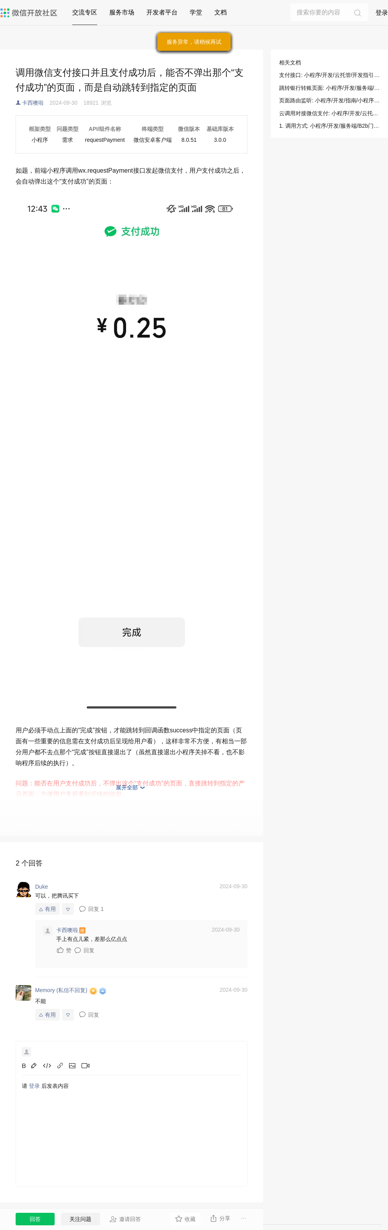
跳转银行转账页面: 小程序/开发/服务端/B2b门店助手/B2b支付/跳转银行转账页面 (329, 88)
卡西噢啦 (33, 103)
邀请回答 (125, 1219)
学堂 (196, 12)
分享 (220, 1218)
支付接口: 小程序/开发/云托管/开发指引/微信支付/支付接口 (329, 75)
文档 (220, 12)
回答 (35, 1219)
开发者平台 (162, 12)
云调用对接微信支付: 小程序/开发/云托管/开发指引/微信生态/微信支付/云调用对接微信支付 (329, 113)
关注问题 (80, 1219)
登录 (382, 12)
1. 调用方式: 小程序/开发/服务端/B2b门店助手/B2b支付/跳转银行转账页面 (329, 126)
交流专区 (84, 12)
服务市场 (121, 12)
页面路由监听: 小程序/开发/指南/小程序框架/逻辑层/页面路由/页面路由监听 (329, 100)
